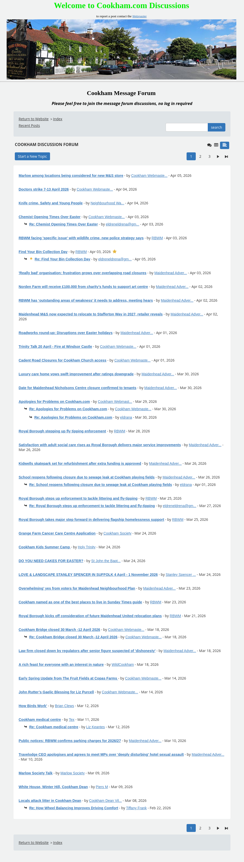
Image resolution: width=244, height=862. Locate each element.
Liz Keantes (95, 727)
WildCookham (123, 664)
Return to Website (33, 118)
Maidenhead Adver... (170, 273)
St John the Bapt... (105, 561)
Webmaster (139, 16)
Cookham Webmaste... (149, 176)
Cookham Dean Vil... (105, 801)
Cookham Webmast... (115, 402)
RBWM (157, 238)
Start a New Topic (32, 156)
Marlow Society (72, 773)
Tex (72, 720)
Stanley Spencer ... (181, 575)
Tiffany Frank (136, 808)
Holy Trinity (86, 547)
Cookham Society (117, 533)
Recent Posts (29, 125)
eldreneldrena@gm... (122, 224)
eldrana (126, 417)
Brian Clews (64, 706)
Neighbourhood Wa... (107, 203)
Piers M (102, 787)
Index (57, 118)
